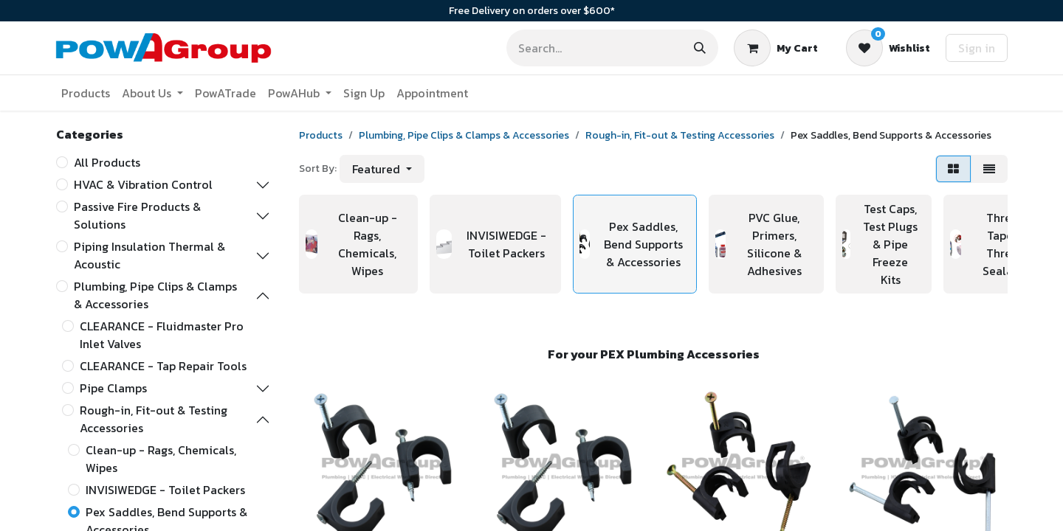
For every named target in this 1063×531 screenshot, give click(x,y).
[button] (382, 169)
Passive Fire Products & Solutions (137, 215)
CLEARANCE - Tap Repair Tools (163, 366)
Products (321, 135)
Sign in (976, 48)
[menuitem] (85, 93)
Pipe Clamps (113, 388)
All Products (107, 162)
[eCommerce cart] (775, 48)
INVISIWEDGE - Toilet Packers (165, 490)
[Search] (699, 48)
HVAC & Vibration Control (143, 184)
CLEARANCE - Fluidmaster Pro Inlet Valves (162, 335)
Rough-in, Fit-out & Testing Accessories (153, 419)
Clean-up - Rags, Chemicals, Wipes (161, 458)
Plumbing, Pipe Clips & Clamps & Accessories (155, 295)
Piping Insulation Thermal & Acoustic (149, 255)
